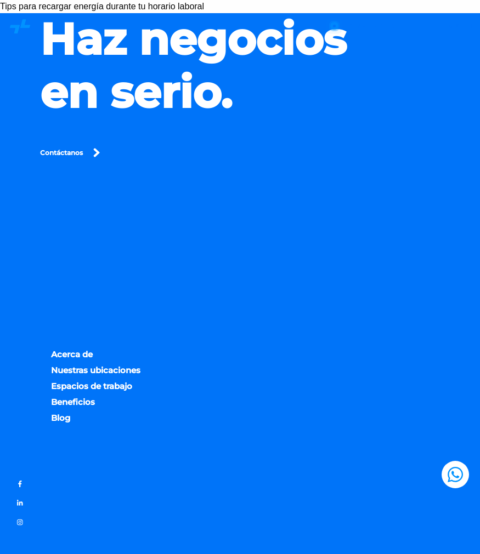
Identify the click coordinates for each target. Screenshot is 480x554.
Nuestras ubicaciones (95, 372)
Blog (60, 420)
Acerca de (72, 356)
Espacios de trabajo (91, 388)
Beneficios (73, 404)
